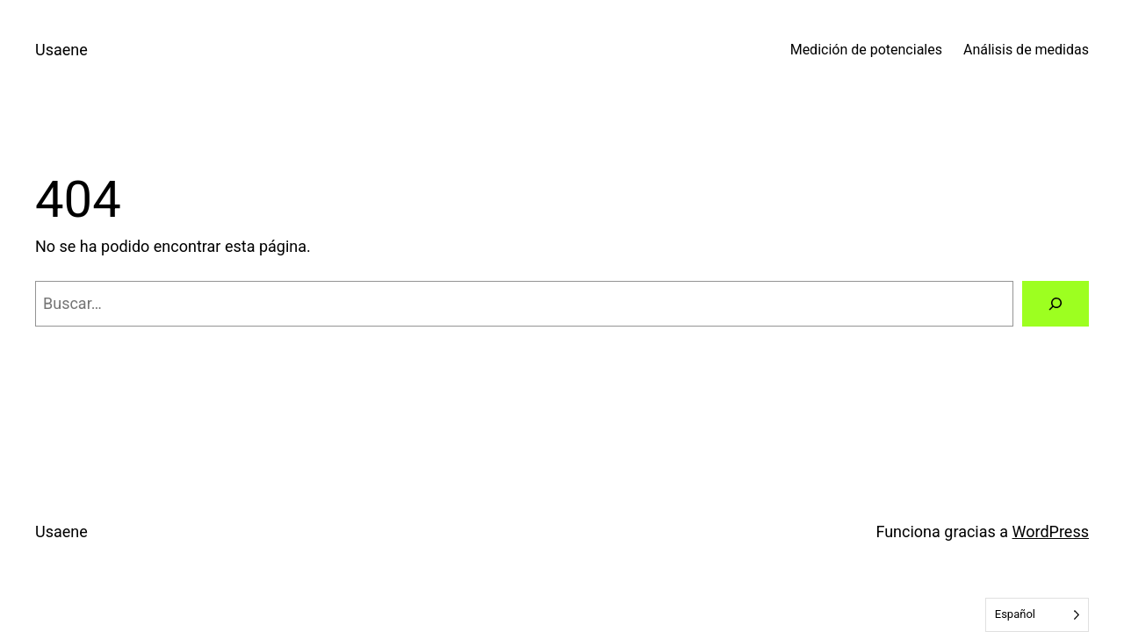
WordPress (1050, 531)
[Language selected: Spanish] (1037, 615)
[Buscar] (1055, 304)
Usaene (61, 49)
